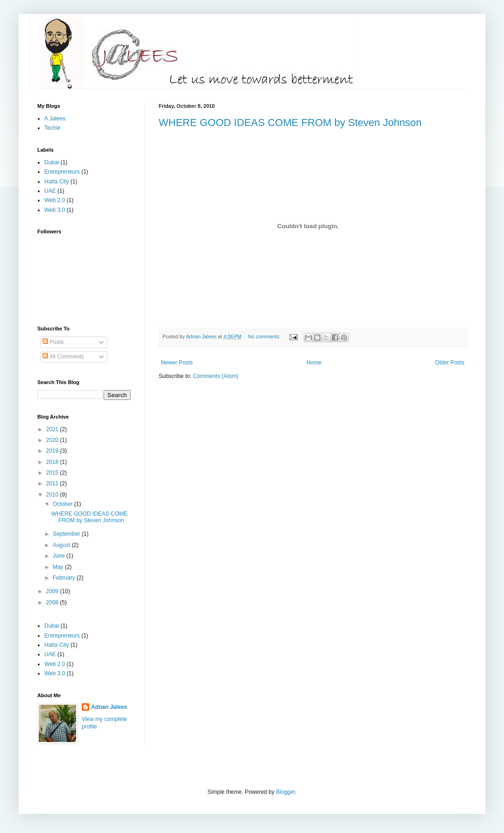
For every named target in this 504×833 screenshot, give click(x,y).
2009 (53, 591)
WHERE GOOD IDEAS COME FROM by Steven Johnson (290, 122)
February (65, 577)
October (63, 504)
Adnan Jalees (109, 707)
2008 (53, 602)
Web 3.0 (54, 210)
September (67, 534)
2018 (53, 462)
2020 (53, 440)
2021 (53, 429)
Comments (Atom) (215, 376)
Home (314, 362)
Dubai (51, 162)
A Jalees (54, 118)
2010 (53, 494)
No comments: (265, 336)
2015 (53, 472)
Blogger (285, 792)
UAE (50, 191)
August (62, 545)
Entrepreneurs (62, 171)
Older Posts (449, 362)
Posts (52, 342)
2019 (53, 451)
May (59, 567)
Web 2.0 (54, 200)
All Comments (63, 356)
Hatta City (56, 181)
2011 (53, 483)
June (59, 556)
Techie (52, 128)
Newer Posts (177, 362)
